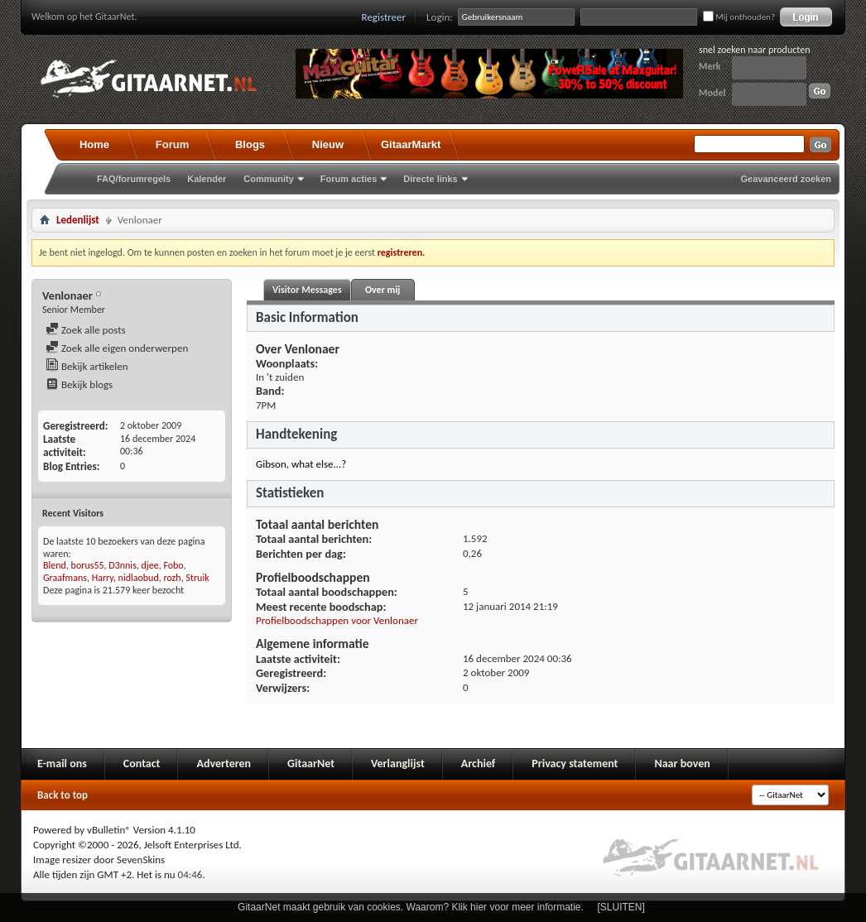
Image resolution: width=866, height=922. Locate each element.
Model (712, 92)
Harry (102, 577)
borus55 (87, 565)
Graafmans (65, 577)
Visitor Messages (307, 289)
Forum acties (348, 179)
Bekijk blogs (79, 384)
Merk (710, 66)
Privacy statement (575, 763)
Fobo (173, 565)
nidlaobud (138, 577)
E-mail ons (62, 763)
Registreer (384, 17)
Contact (142, 763)
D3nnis (122, 565)
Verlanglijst (398, 763)
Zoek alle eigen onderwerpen (117, 348)
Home (94, 144)
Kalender (206, 179)
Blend (54, 565)
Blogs (250, 144)
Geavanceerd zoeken (786, 179)
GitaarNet (310, 763)
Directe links (430, 179)
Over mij (382, 289)
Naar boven (682, 763)
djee (150, 565)
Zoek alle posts (86, 330)
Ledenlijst (77, 220)
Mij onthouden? (739, 17)
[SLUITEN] (621, 907)
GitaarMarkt (410, 144)
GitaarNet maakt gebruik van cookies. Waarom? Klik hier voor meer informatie (409, 907)
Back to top (62, 795)
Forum (172, 144)
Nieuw (328, 144)
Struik (197, 577)
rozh (171, 577)
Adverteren (223, 763)
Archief (478, 763)
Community (268, 179)
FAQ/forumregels (134, 179)
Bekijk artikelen (87, 366)
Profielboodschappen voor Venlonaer (337, 620)
